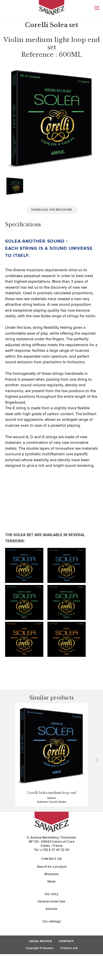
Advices (51, 909)
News (51, 881)
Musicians (51, 874)
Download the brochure (51, 209)
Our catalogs (51, 921)
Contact (66, 941)
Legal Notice (40, 941)
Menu (97, 8)
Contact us (51, 859)
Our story (51, 894)
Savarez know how (51, 901)
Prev (8, 760)
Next (95, 760)
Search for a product (52, 867)
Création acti (69, 948)
